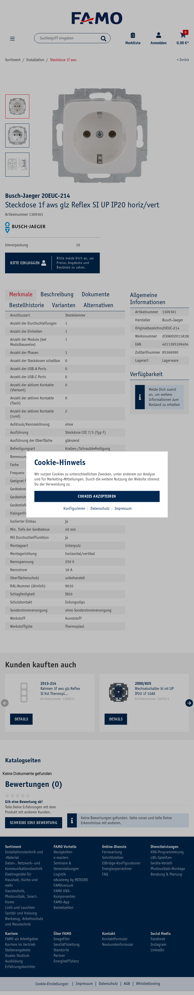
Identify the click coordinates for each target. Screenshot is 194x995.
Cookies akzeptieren (97, 496)
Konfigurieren (74, 508)
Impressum (123, 508)
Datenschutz (100, 508)
